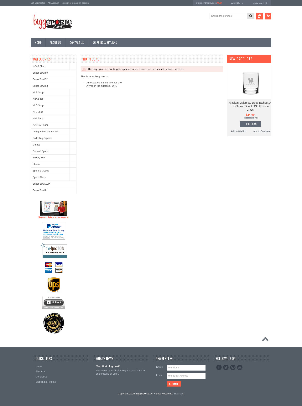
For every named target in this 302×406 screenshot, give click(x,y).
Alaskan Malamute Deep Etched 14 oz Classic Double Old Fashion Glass (250, 106)
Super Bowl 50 (40, 72)
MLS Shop (38, 105)
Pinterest (233, 367)
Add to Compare (261, 131)
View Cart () (260, 3)
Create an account (80, 3)
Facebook (219, 367)
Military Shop (39, 157)
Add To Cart (252, 124)
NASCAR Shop (40, 125)
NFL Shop (38, 112)
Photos (36, 164)
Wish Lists (237, 3)
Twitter (226, 367)
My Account (53, 3)
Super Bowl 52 (40, 79)
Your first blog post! (108, 366)
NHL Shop (38, 118)
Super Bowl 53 (40, 86)
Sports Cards (39, 177)
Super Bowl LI (40, 190)
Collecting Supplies (42, 138)
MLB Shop (38, 92)
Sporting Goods (41, 170)
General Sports (40, 151)
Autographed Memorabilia (46, 131)
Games (36, 144)
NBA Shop (38, 99)
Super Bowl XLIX (41, 183)
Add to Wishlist (238, 131)
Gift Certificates (38, 3)
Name (159, 367)
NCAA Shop (39, 66)
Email (159, 375)
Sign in (65, 3)
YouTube (239, 367)
